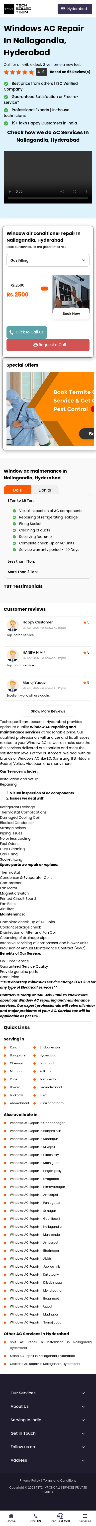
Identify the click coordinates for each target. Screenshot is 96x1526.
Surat (44, 1095)
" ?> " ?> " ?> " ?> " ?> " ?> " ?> (48, 260)
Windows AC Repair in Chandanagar (37, 1123)
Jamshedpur (49, 1079)
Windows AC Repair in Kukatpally (34, 1274)
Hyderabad (48, 1055)
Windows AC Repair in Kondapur (34, 1139)
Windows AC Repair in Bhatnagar (34, 1250)
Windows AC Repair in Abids (31, 1258)
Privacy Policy (30, 1480)
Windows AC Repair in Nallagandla (36, 1226)
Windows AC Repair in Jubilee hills (35, 1266)
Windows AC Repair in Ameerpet (34, 1195)
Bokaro (15, 1087)
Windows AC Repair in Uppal (31, 1306)
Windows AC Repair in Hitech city (34, 1155)
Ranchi (15, 1047)
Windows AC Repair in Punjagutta (35, 1203)
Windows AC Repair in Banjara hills (35, 1131)
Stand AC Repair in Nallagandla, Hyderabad (42, 1356)
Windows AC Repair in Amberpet (34, 1242)
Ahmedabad (19, 1103)
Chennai (16, 1063)
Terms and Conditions (59, 1480)
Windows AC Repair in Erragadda (34, 1179)
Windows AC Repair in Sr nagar (33, 1211)
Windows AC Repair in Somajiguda (36, 1322)
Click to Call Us (30, 332)
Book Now (71, 313)
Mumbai (16, 1071)
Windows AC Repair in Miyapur (32, 1147)
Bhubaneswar (50, 1047)
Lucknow (16, 1095)
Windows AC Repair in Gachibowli (35, 1219)
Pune (13, 1079)
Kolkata (45, 1071)
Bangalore (17, 1055)
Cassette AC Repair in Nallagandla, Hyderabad (45, 1364)
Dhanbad (47, 1063)
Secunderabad (51, 1087)
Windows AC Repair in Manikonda (35, 1234)
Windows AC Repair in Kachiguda (35, 1163)
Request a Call (52, 344)
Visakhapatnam (52, 1103)
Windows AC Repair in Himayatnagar (37, 1187)
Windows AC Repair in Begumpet (34, 1298)
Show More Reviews (48, 711)
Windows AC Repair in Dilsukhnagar (36, 1282)
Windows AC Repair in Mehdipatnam (37, 1290)
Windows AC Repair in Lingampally (36, 1171)
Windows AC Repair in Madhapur (34, 1314)
